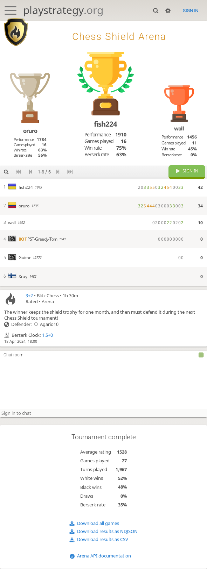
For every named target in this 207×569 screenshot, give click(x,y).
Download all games (98, 524)
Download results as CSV (102, 540)
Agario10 (45, 325)
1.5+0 (47, 336)
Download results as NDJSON (107, 532)
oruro (30, 131)
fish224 (105, 124)
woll (179, 128)
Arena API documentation (104, 557)
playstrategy (63, 10)
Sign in (190, 10)
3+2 (29, 296)
